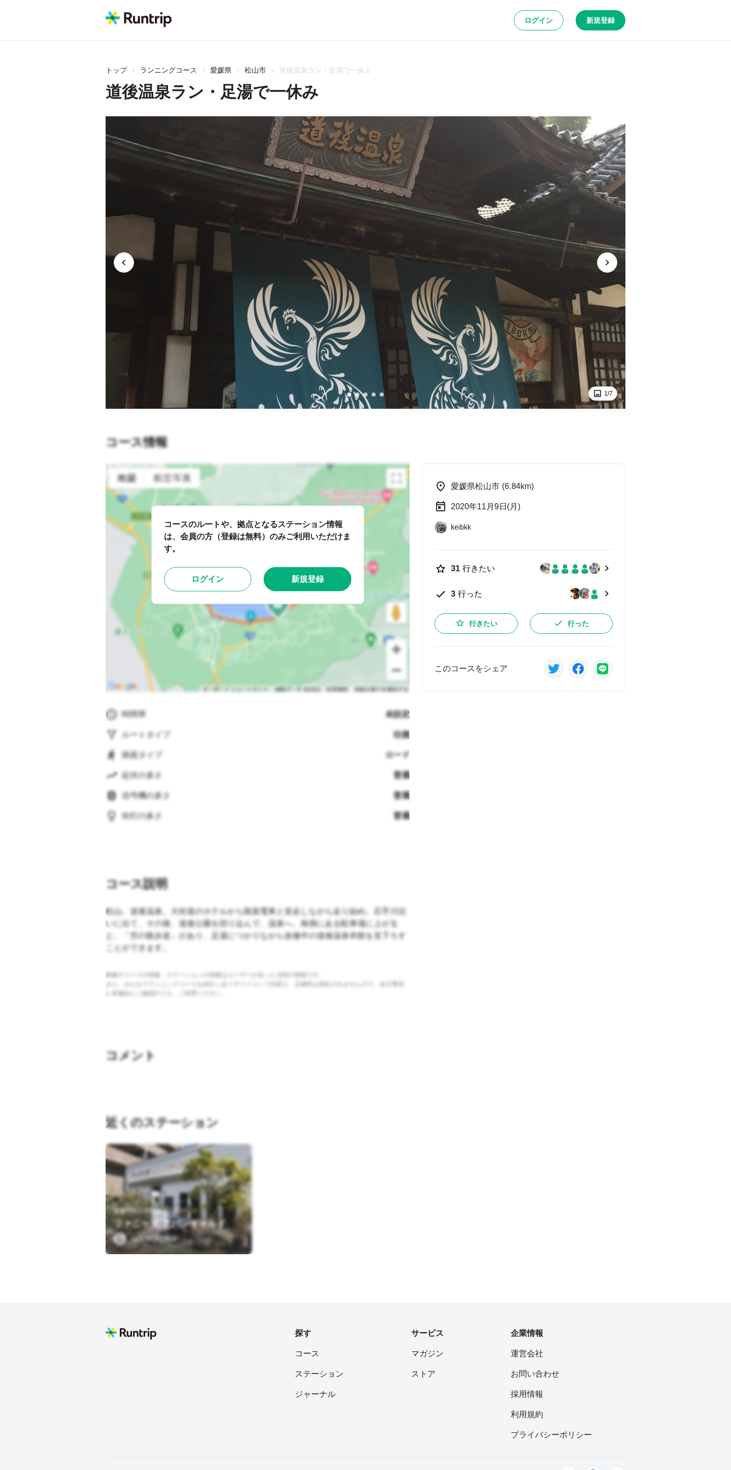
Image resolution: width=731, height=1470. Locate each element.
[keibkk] (453, 527)
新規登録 (600, 20)
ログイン (538, 20)
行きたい (476, 623)
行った (571, 623)
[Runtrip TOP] (139, 19)
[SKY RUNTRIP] (146, 1239)
